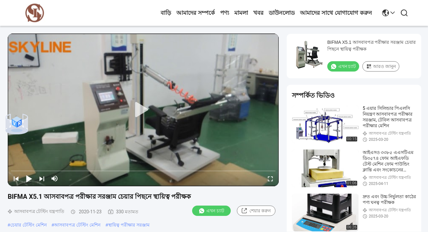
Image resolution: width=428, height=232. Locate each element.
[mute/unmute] (54, 178)
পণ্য (224, 13)
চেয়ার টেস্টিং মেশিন (28, 224)
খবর (258, 13)
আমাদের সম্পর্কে (195, 13)
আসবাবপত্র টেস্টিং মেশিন (77, 224)
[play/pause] (29, 178)
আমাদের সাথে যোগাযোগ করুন (336, 13)
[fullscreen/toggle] (270, 178)
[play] (143, 110)
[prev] (16, 178)
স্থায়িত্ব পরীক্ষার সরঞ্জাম (129, 224)
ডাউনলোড (282, 13)
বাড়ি (166, 13)
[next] (41, 178)
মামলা (241, 13)
